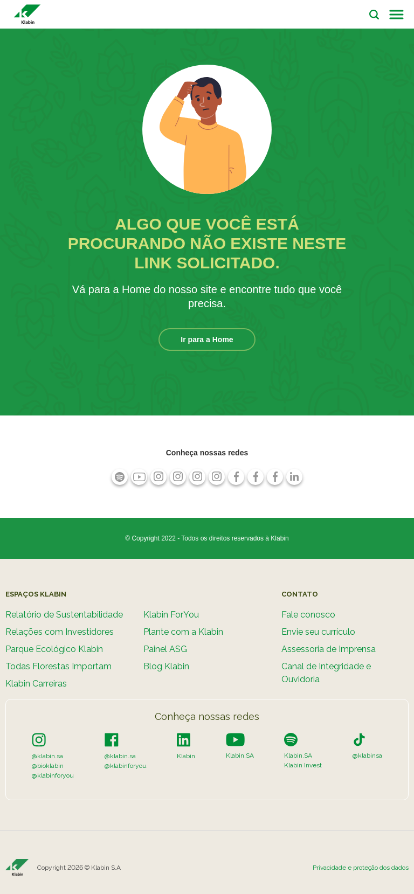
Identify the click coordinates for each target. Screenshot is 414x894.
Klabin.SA (240, 755)
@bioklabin (48, 766)
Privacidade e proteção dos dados (361, 867)
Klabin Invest (303, 765)
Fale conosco (308, 614)
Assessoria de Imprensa (328, 649)
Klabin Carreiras (36, 683)
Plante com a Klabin (183, 632)
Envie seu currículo (318, 632)
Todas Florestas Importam (58, 666)
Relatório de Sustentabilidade (64, 614)
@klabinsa (367, 755)
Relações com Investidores (59, 632)
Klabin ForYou (171, 614)
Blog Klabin (166, 666)
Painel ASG (165, 649)
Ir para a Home (207, 339)
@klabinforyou (53, 775)
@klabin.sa (47, 756)
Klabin (186, 756)
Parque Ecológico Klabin (54, 649)
